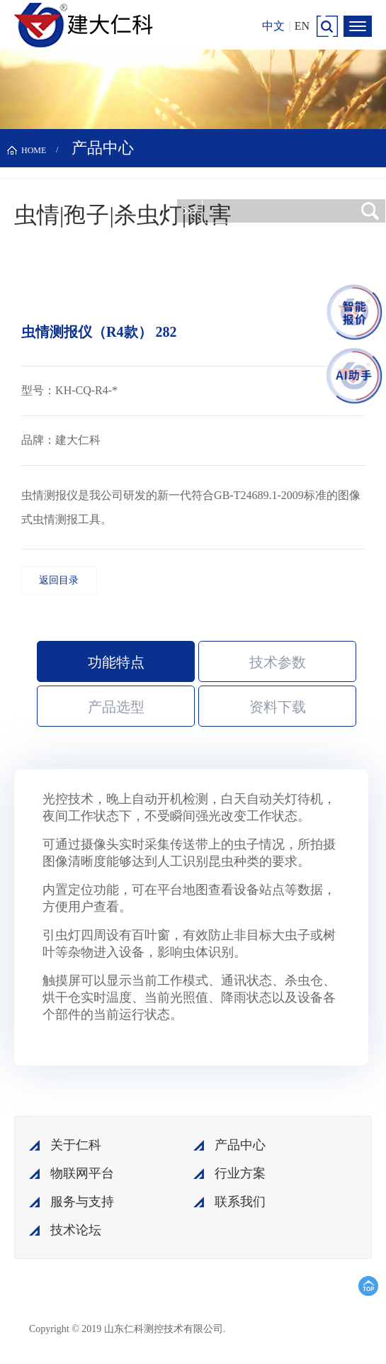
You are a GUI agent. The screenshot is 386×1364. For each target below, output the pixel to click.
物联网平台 (82, 1173)
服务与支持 (82, 1202)
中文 (273, 26)
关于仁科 (75, 1145)
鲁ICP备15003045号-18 (294, 1328)
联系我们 (240, 1202)
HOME (33, 150)
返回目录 (59, 580)
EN (302, 26)
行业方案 (240, 1173)
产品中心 (240, 1145)
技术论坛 (75, 1230)
